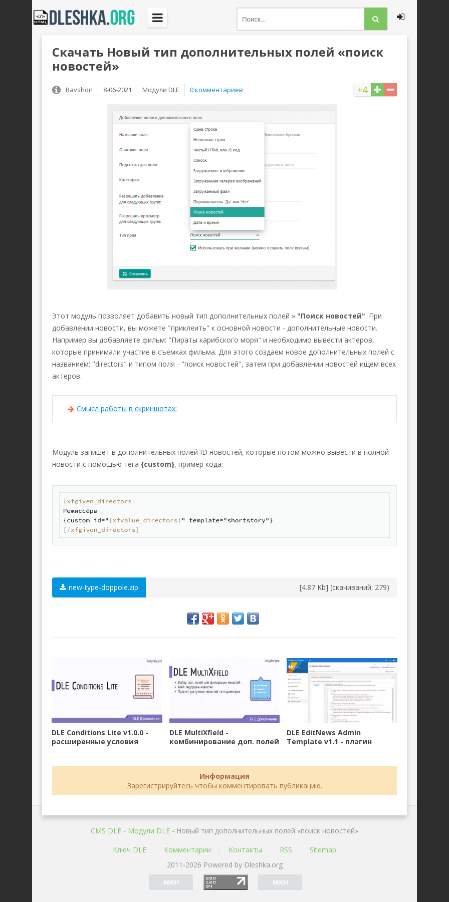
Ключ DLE (129, 849)
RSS (286, 849)
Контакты (245, 849)
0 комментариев (216, 89)
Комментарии (187, 849)
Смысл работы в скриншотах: (127, 408)
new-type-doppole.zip (99, 587)
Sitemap (323, 849)
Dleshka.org (89, 17)
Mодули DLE (149, 830)
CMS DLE (106, 830)
